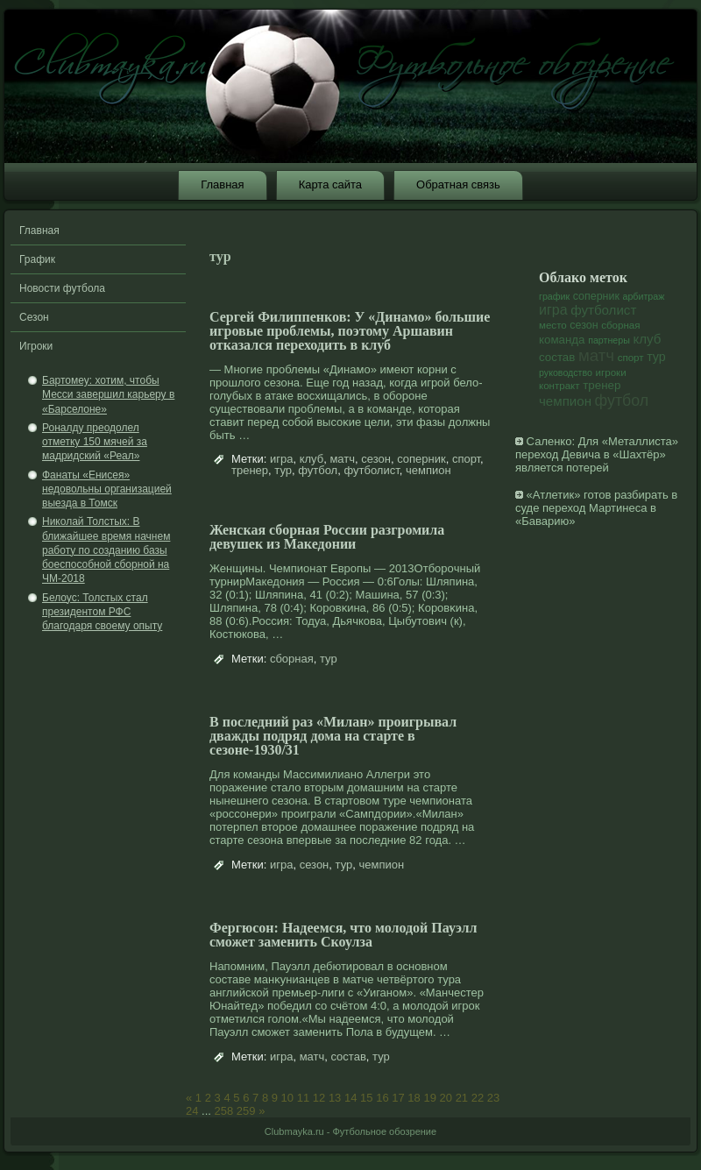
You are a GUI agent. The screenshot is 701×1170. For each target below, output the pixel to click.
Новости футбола (62, 288)
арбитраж (643, 296)
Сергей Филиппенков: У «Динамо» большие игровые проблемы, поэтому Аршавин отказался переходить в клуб (349, 330)
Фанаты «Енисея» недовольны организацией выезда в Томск (107, 489)
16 (382, 1097)
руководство (565, 372)
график (554, 296)
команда (562, 339)
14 (350, 1097)
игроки (611, 372)
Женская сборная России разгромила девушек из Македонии (326, 536)
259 (246, 1110)
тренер (249, 470)
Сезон (34, 317)
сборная (292, 658)
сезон (376, 458)
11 (303, 1097)
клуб (312, 458)
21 (462, 1097)
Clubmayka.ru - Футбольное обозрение (350, 1131)
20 (446, 1097)
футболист (371, 470)
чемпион (428, 470)
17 (398, 1097)
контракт (559, 385)
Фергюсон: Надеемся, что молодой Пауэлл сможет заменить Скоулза (343, 934)
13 (335, 1097)
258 (224, 1110)
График (37, 259)
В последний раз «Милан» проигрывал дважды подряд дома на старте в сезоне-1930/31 (333, 735)
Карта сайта (330, 184)
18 (413, 1097)
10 (287, 1097)
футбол (317, 470)
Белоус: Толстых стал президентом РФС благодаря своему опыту (102, 612)
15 (366, 1097)
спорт (466, 458)
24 (192, 1110)
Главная (222, 184)
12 (319, 1097)
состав (347, 1056)
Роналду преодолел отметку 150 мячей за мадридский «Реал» (94, 442)
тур (283, 470)
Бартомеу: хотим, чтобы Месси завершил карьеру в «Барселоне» (108, 394)
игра (281, 458)
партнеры (609, 340)
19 (429, 1097)
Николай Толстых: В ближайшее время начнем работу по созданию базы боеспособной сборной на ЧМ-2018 (106, 550)
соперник (421, 458)
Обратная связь (458, 184)
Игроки (36, 346)
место (553, 325)
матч (342, 458)
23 (493, 1097)
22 (477, 1097)
